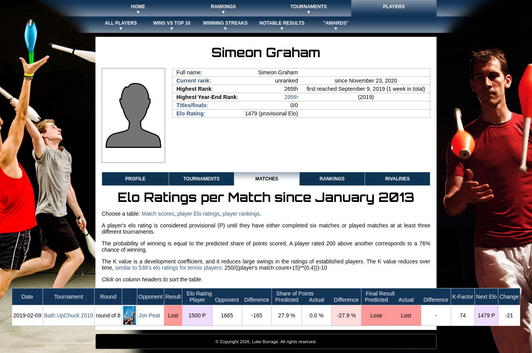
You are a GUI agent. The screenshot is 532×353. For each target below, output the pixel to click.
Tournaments (201, 179)
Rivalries (397, 179)
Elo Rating (189, 113)
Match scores (158, 214)
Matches (266, 179)
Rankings (332, 179)
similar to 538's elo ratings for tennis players (168, 268)
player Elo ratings (198, 214)
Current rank (192, 80)
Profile (135, 179)
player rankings (241, 214)
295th (291, 97)
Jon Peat (149, 315)
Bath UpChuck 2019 (68, 315)
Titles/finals (191, 105)
